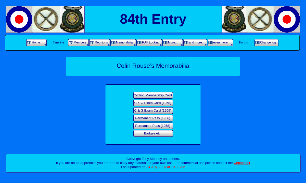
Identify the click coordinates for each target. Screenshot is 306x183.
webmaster (242, 163)
